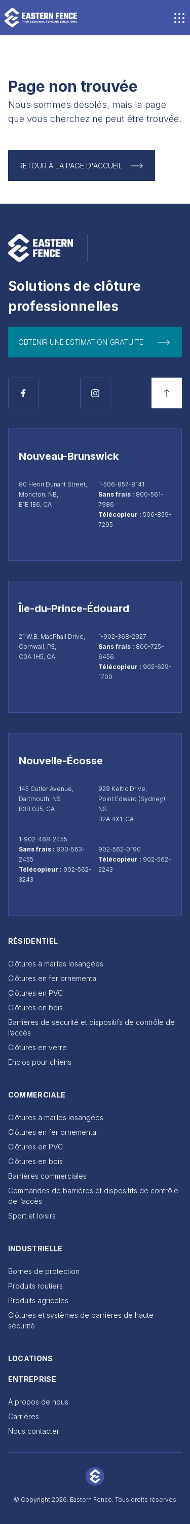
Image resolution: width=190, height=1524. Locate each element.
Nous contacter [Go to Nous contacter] (33, 1431)
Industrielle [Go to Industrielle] (35, 1248)
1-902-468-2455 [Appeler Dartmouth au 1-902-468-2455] (43, 839)
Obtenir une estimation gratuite (80, 342)
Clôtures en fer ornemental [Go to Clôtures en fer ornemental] (53, 978)
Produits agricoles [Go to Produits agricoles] (38, 1300)
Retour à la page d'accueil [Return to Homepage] (70, 165)
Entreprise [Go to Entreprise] (32, 1379)
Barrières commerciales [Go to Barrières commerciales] (47, 1176)
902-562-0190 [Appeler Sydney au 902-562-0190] (119, 849)
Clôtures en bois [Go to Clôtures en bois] (35, 1007)
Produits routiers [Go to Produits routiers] (35, 1286)
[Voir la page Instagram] (95, 393)
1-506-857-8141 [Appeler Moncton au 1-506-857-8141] (121, 484)
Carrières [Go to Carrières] (23, 1416)
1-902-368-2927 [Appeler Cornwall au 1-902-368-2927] (122, 636)
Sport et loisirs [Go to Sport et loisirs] (32, 1215)
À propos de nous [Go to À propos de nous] (38, 1401)
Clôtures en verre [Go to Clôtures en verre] (37, 1047)
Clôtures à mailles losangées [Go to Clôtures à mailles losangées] (55, 963)
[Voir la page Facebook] (23, 393)
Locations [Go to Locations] (30, 1358)
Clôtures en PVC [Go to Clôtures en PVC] (35, 993)
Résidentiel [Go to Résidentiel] (33, 941)
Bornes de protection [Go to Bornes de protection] (44, 1271)
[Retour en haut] (166, 393)
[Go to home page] (41, 17)
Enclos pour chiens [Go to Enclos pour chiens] (39, 1062)
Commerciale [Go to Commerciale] (37, 1094)
